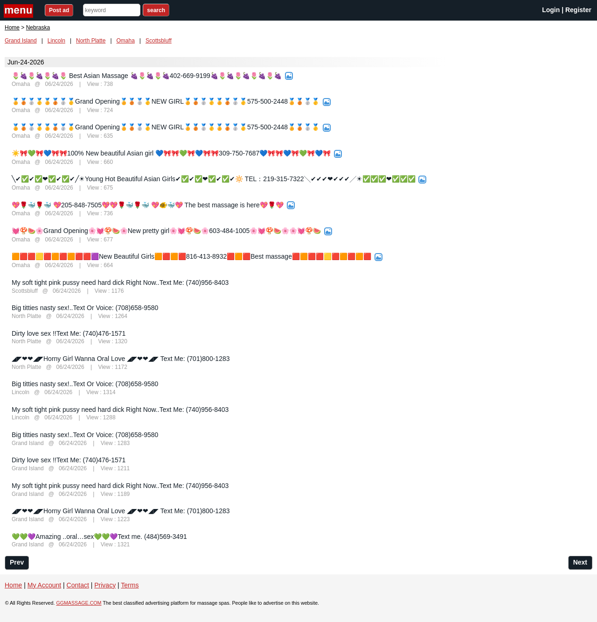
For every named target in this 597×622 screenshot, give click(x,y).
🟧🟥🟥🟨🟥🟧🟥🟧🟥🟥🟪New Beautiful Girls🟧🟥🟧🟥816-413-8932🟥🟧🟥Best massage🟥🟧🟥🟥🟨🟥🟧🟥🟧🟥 (191, 256)
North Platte (90, 40)
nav (19, 11)
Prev (17, 562)
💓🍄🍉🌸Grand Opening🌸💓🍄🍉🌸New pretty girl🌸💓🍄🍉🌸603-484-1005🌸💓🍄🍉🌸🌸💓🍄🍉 (166, 230)
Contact (78, 585)
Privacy (105, 585)
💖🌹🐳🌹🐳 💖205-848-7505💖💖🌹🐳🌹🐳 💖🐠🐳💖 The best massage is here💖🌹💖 (148, 205)
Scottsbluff (159, 40)
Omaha (126, 40)
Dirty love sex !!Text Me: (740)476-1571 (68, 333)
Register (578, 10)
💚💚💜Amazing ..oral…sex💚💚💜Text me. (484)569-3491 (99, 536)
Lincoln (56, 40)
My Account (44, 585)
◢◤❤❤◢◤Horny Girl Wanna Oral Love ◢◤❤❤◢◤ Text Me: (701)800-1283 (121, 358)
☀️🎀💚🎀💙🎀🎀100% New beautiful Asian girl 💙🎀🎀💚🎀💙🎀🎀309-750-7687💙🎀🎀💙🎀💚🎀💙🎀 (171, 153)
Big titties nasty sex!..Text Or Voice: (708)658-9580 (85, 307)
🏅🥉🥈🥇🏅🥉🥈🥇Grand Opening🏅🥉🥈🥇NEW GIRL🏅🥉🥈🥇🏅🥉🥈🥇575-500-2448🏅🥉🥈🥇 (165, 101)
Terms (130, 585)
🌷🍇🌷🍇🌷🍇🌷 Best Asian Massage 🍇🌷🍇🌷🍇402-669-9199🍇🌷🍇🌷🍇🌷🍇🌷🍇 (147, 75)
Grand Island (21, 40)
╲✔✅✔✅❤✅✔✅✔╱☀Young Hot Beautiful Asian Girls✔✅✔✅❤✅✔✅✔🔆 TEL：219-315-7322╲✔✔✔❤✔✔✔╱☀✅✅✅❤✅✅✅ (214, 179)
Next (580, 562)
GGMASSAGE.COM (78, 603)
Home (12, 27)
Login (551, 10)
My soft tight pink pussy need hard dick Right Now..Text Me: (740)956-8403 (120, 282)
